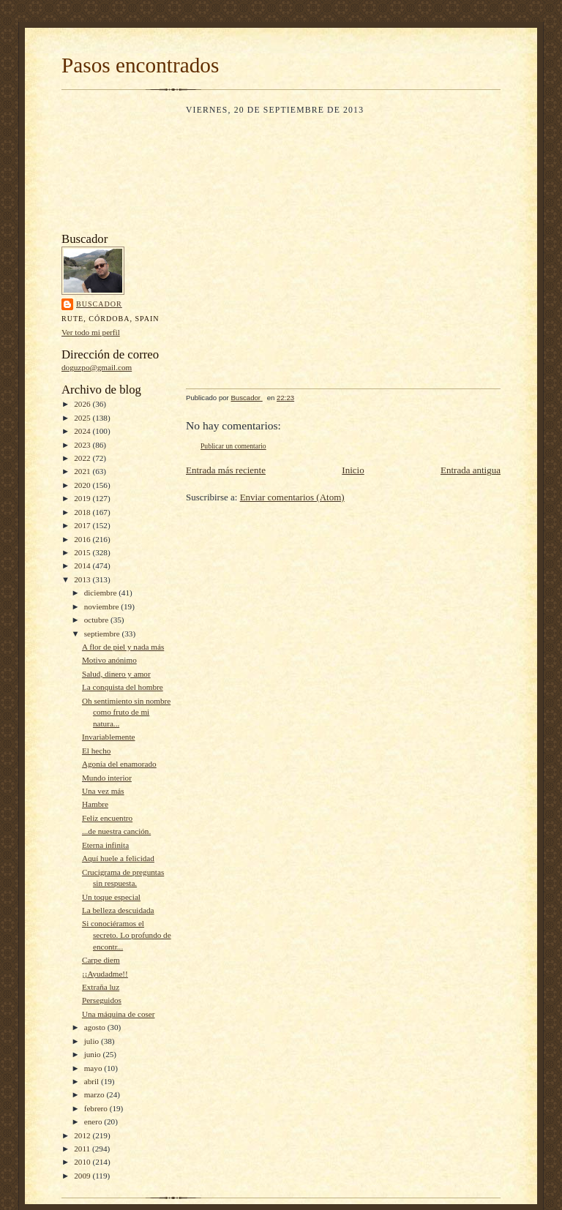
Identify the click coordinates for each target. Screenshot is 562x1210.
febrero (97, 1108)
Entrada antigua (471, 470)
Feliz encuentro (107, 817)
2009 (83, 1175)
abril (92, 1081)
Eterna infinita (105, 845)
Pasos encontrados (140, 65)
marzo (95, 1094)
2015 (83, 552)
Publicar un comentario (233, 446)
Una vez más (103, 790)
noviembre (102, 606)
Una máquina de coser (118, 1014)
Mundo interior (107, 777)
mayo (94, 1068)
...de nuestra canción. (116, 831)
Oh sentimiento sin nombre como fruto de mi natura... (126, 712)
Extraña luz (100, 986)
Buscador (99, 304)
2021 (83, 471)
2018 (83, 512)
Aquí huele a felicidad (118, 858)
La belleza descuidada (118, 910)
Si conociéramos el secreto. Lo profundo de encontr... (126, 934)
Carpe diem (101, 959)
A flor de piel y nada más (123, 646)
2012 (83, 1135)
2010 (83, 1161)
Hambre (95, 804)
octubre (97, 619)
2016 (83, 539)
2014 (83, 565)
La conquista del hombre (122, 687)
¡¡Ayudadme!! (105, 973)
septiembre (103, 633)
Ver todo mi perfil (90, 332)
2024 (83, 430)
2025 (83, 417)
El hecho (96, 750)
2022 (83, 458)
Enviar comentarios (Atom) (292, 497)
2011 (83, 1148)
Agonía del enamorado (119, 763)
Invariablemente (108, 736)
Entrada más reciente (226, 470)
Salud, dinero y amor (116, 673)
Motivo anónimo (109, 659)
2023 (83, 444)
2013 (83, 579)
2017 (83, 525)
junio (93, 1054)
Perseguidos (101, 1000)
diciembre (101, 592)
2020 (83, 485)
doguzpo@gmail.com (96, 367)
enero (94, 1121)
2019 (83, 498)
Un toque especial (111, 897)
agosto (96, 1027)
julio (92, 1041)
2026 (83, 403)
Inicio (353, 470)
